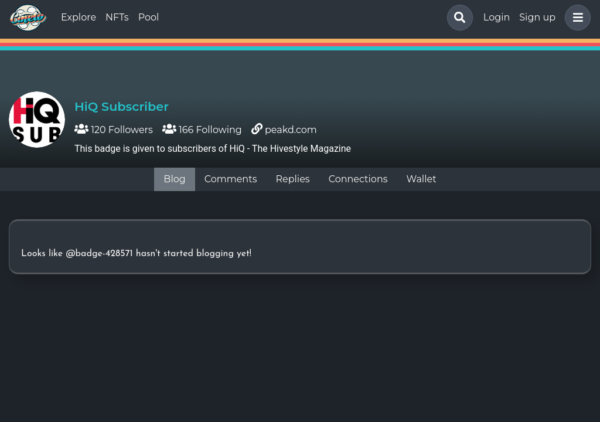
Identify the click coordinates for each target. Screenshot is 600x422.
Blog (174, 179)
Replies (292, 179)
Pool (148, 17)
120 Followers (113, 129)
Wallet (422, 179)
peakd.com (291, 129)
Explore (78, 17)
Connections (358, 179)
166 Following (202, 129)
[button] (575, 17)
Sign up (537, 17)
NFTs (117, 17)
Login (496, 17)
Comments (230, 179)
